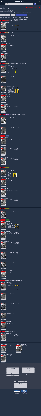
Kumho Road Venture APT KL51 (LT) (7, 231)
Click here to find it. (25, 17)
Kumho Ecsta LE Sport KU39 (6, 33)
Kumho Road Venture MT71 (6, 333)
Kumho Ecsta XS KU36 (5, 22)
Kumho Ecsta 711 (4, 344)
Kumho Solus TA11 (4, 198)
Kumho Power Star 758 (5, 178)
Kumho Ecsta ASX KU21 (5, 65)
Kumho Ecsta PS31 (4, 53)
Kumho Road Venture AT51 (6, 311)
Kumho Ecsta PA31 (4, 116)
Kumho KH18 (3, 147)
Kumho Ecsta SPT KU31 (5, 43)
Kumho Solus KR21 (4, 168)
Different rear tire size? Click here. (5, 17)
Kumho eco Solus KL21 (5, 241)
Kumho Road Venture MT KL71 (6, 354)
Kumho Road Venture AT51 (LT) (6, 321)
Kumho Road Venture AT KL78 (6, 282)
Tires (7, 6)
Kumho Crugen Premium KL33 (6, 270)
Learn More (3, 29)
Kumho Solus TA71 (4, 104)
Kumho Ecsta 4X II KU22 (5, 94)
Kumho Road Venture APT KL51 (7, 221)
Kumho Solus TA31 (4, 157)
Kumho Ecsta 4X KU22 (5, 84)
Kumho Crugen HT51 (4, 251)
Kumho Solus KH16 (4, 137)
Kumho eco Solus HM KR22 (21, 344)
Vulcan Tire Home (3, 6)
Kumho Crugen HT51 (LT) (5, 260)
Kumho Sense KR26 (4, 188)
